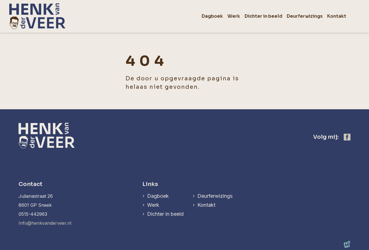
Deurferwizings (215, 196)
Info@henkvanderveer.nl (45, 223)
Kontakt (206, 205)
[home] (37, 16)
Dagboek (158, 196)
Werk (153, 205)
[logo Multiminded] (347, 245)
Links (150, 184)
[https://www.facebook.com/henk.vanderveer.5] (347, 137)
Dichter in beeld (165, 214)
